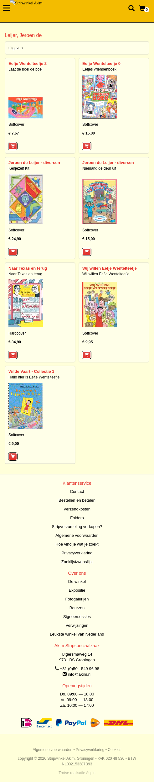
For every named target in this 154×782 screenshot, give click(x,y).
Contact (77, 491)
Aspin (90, 773)
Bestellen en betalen (77, 500)
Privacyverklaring (77, 553)
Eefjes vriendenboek (99, 69)
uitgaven (15, 48)
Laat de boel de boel (25, 69)
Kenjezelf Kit (18, 168)
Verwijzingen (77, 625)
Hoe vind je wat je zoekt (76, 544)
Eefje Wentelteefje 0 (101, 63)
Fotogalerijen (77, 599)
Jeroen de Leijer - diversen (34, 162)
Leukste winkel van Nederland (77, 634)
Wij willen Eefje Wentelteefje (109, 268)
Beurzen (77, 607)
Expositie (77, 590)
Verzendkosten (77, 509)
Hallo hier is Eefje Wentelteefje (33, 377)
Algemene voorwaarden (76, 535)
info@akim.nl (79, 674)
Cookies (114, 750)
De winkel (77, 581)
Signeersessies (77, 616)
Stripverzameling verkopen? (77, 526)
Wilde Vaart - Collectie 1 (31, 371)
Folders (77, 517)
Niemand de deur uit (99, 168)
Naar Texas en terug (27, 268)
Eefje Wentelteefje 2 (27, 63)
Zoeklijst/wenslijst (77, 561)
